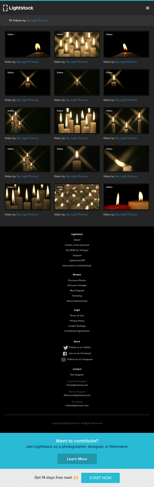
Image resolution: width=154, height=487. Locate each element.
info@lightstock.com (77, 385)
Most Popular (77, 290)
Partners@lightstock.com (77, 395)
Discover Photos (77, 280)
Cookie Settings (77, 326)
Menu (147, 8)
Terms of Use (77, 315)
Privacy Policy (77, 320)
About (77, 239)
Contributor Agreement (77, 331)
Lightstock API (77, 260)
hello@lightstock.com (77, 405)
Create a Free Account (77, 245)
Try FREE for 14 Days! (77, 250)
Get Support (77, 374)
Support (77, 255)
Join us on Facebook (80, 353)
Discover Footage (77, 285)
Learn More (77, 459)
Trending (77, 295)
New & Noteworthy (77, 301)
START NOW (100, 478)
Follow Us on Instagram (80, 359)
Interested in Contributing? (77, 265)
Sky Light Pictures (37, 20)
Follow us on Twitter (80, 347)
